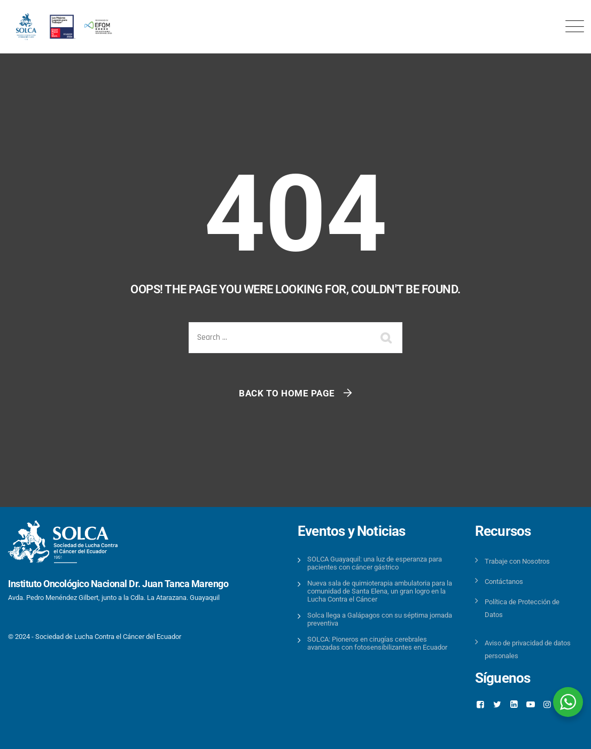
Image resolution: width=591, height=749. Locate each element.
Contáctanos (504, 582)
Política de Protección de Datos (522, 608)
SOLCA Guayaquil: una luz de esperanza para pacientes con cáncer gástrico (374, 563)
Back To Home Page (287, 393)
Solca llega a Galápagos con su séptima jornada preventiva (379, 619)
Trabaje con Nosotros (517, 561)
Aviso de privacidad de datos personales (528, 649)
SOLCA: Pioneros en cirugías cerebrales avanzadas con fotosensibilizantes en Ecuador (377, 643)
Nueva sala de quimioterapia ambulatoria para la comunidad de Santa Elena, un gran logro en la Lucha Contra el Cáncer (379, 591)
